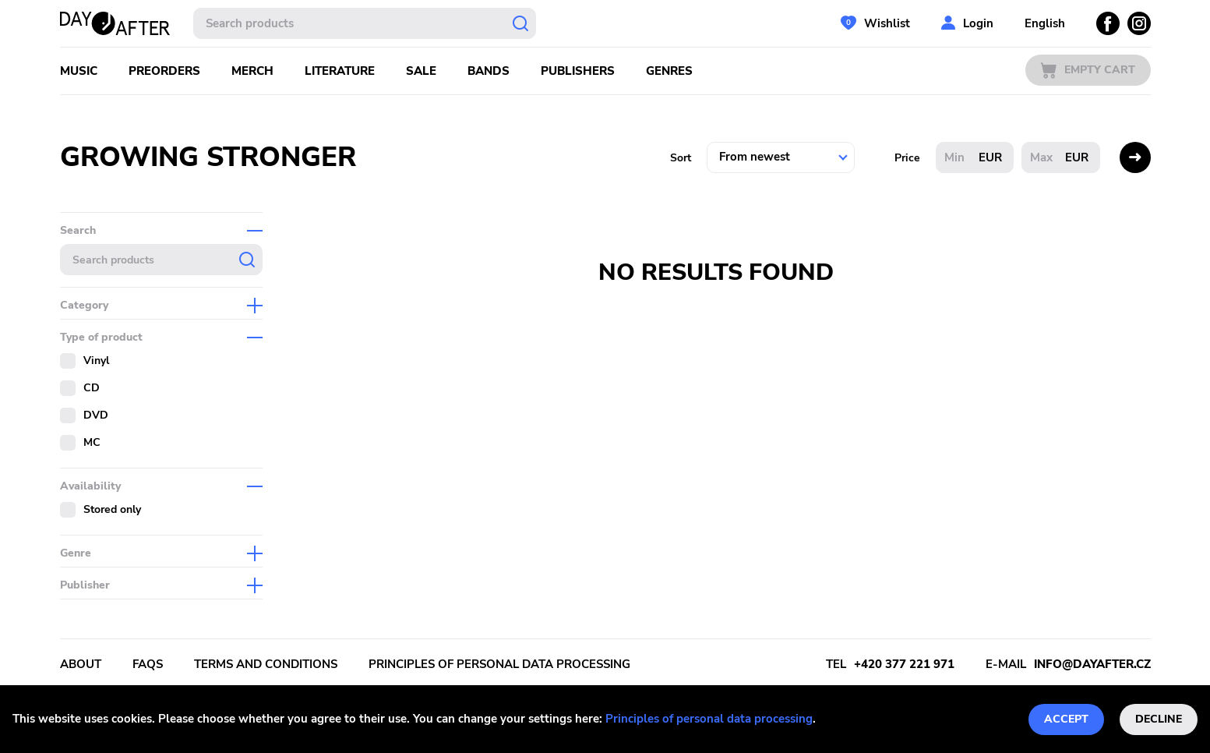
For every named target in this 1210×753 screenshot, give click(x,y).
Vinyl (96, 360)
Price (907, 157)
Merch (252, 71)
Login (978, 23)
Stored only (112, 509)
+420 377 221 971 (904, 664)
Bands (488, 71)
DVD (95, 415)
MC (92, 442)
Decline (1158, 719)
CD (91, 387)
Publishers (578, 71)
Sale (421, 71)
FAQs (147, 664)
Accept (1066, 719)
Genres (669, 71)
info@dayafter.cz (1092, 664)
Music (78, 71)
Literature (340, 71)
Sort (680, 157)
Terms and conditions (265, 664)
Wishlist (887, 23)
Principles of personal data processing (709, 718)
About (80, 664)
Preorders (164, 71)
